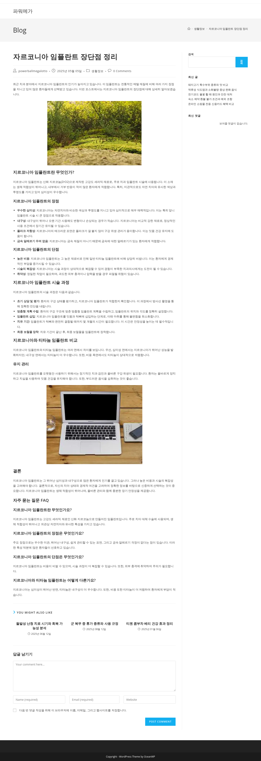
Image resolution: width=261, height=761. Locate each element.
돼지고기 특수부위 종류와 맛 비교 (208, 85)
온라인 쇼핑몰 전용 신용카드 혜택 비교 (211, 104)
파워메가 (23, 11)
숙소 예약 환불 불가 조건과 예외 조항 (210, 99)
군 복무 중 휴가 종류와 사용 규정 (94, 623)
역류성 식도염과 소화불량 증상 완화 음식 (212, 89)
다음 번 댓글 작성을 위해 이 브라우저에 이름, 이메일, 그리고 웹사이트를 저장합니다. (73, 710)
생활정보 (97, 71)
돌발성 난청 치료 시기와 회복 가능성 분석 (39, 625)
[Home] (189, 29)
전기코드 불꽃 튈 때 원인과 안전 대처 (210, 94)
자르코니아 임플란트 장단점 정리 (228, 29)
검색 (191, 54)
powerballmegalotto (33, 71)
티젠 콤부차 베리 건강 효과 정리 (149, 623)
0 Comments (122, 71)
